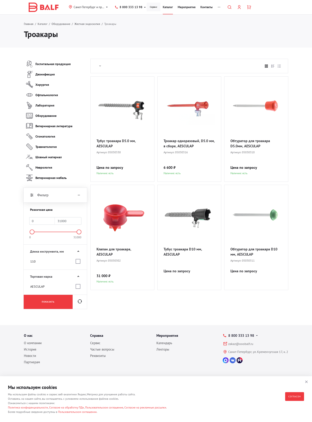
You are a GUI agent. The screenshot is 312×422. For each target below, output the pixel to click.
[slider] (32, 232)
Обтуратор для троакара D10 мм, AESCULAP (253, 252)
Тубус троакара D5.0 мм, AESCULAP (116, 143)
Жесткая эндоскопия (87, 24)
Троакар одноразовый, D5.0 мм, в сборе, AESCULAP (189, 143)
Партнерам (32, 362)
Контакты (206, 7)
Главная (28, 24)
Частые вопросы (102, 349)
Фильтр (55, 195)
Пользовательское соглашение (104, 407)
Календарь (164, 343)
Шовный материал (44, 157)
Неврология (39, 167)
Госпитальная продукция (48, 63)
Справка (96, 335)
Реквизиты (98, 356)
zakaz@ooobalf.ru (240, 344)
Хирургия (37, 84)
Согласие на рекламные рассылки (145, 407)
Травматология (41, 146)
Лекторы (162, 349)
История (30, 349)
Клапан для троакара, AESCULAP (114, 252)
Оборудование (61, 24)
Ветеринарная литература (49, 126)
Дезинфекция (40, 74)
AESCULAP (37, 286)
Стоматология (40, 136)
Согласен (294, 396)
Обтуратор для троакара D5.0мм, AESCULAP (250, 143)
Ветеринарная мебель (46, 177)
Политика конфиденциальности (28, 407)
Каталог (168, 7)
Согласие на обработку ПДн (66, 407)
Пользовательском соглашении (77, 412)
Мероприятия (187, 7)
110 (33, 261)
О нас (28, 335)
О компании (33, 343)
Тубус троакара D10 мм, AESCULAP (183, 252)
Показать (48, 301)
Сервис (153, 6)
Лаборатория (40, 105)
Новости (30, 356)
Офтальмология (42, 95)
